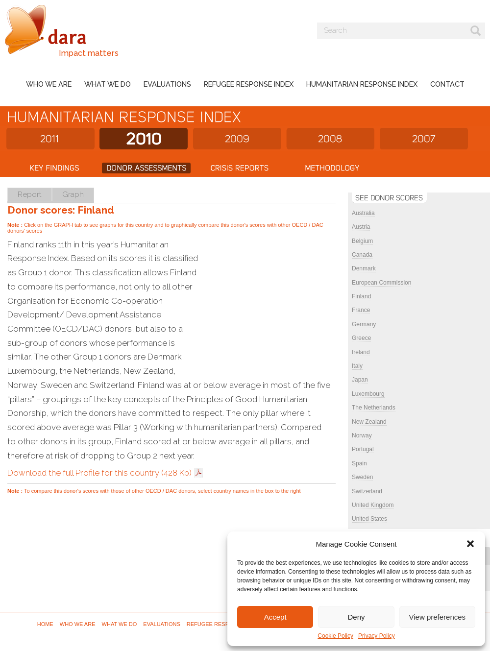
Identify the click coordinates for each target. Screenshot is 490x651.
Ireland (361, 352)
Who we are (49, 84)
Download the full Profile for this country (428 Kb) (99, 473)
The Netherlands (373, 407)
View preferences (437, 617)
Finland (361, 296)
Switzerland (367, 491)
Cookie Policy (335, 636)
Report (30, 194)
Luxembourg (368, 393)
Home (45, 624)
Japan (360, 379)
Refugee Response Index (249, 84)
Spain (359, 463)
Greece (361, 338)
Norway (362, 435)
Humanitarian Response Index (361, 84)
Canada (362, 254)
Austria (361, 226)
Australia (363, 213)
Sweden (362, 477)
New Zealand (369, 421)
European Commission (381, 282)
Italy (357, 365)
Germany (364, 324)
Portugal (363, 449)
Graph (73, 194)
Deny (356, 617)
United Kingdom (372, 505)
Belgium (362, 241)
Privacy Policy (376, 636)
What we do (107, 84)
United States (369, 518)
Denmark (364, 268)
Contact (447, 84)
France (361, 310)
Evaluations (167, 84)
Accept (275, 617)
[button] (470, 544)
